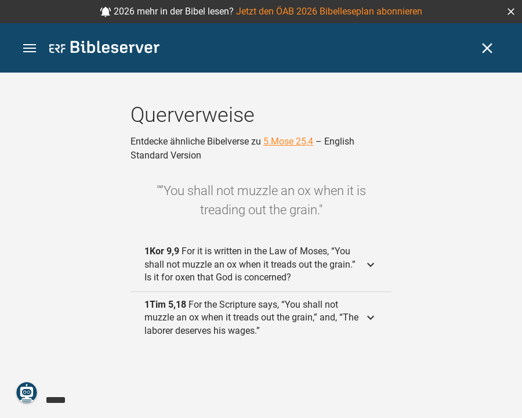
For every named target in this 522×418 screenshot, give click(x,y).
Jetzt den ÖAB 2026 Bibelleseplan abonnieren (329, 11)
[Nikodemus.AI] (26, 392)
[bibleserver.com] (104, 49)
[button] (511, 11)
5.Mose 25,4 (288, 141)
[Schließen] (487, 48)
